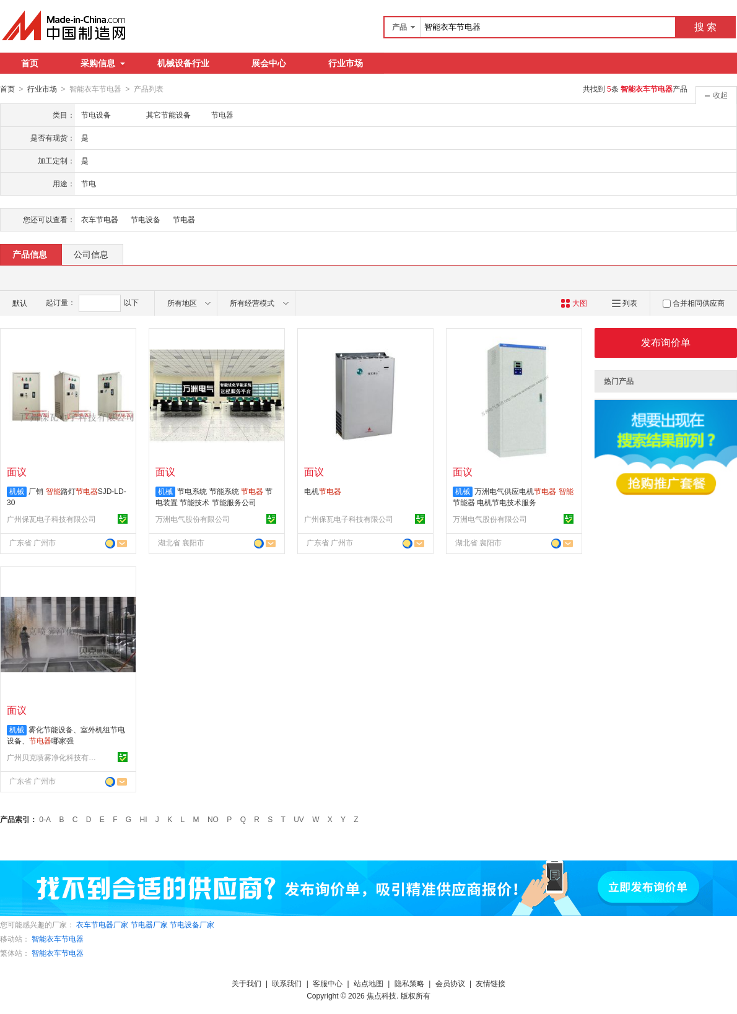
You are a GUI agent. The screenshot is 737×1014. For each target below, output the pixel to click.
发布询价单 (666, 342)
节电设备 (145, 219)
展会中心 (268, 63)
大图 (574, 302)
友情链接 (490, 983)
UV (299, 819)
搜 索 (705, 27)
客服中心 (327, 983)
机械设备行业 (183, 63)
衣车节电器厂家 (102, 924)
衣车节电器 (99, 219)
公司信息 (91, 254)
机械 (16, 491)
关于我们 (246, 983)
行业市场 (345, 63)
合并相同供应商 (694, 302)
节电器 (184, 219)
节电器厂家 (149, 924)
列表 (624, 302)
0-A (45, 819)
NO (213, 819)
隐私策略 (409, 983)
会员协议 (450, 983)
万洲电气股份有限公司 (192, 518)
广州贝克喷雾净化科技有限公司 (53, 757)
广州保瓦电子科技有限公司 (51, 518)
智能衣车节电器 (58, 938)
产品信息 (29, 254)
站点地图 (368, 983)
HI (143, 819)
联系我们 (287, 983)
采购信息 (103, 63)
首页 (29, 63)
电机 (322, 491)
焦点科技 (381, 995)
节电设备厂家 (192, 924)
